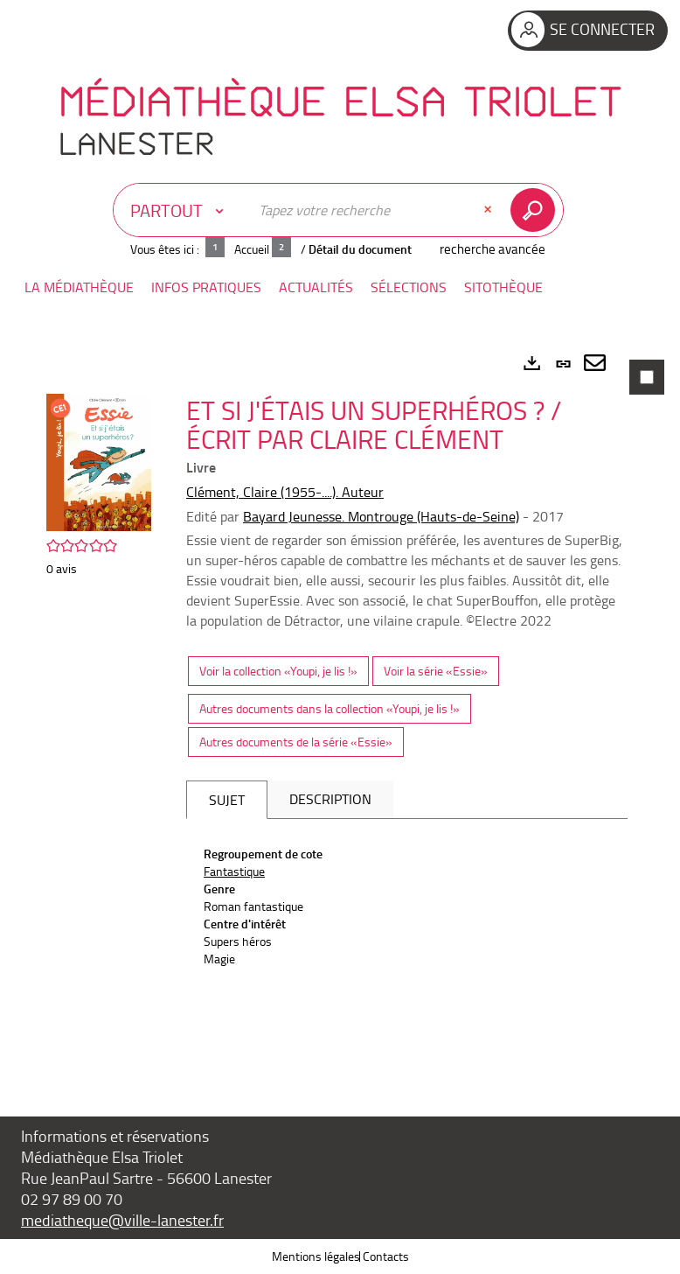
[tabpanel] (340, 705)
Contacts (386, 1256)
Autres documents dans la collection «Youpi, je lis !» (329, 708)
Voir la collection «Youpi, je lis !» (278, 670)
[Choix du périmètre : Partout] (181, 210)
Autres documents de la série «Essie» (295, 741)
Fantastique (234, 871)
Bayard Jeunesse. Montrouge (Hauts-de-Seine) (381, 516)
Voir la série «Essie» (436, 670)
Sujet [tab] (227, 799)
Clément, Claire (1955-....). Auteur (285, 491)
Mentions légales (316, 1256)
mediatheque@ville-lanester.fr (122, 1219)
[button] (79, 287)
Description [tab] (330, 798)
